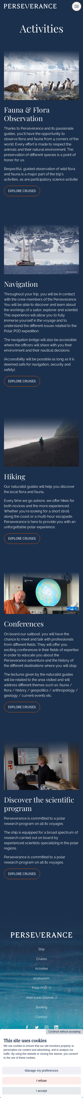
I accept (41, 1091)
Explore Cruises (22, 191)
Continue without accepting (64, 1031)
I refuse (41, 1080)
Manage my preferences (41, 1070)
